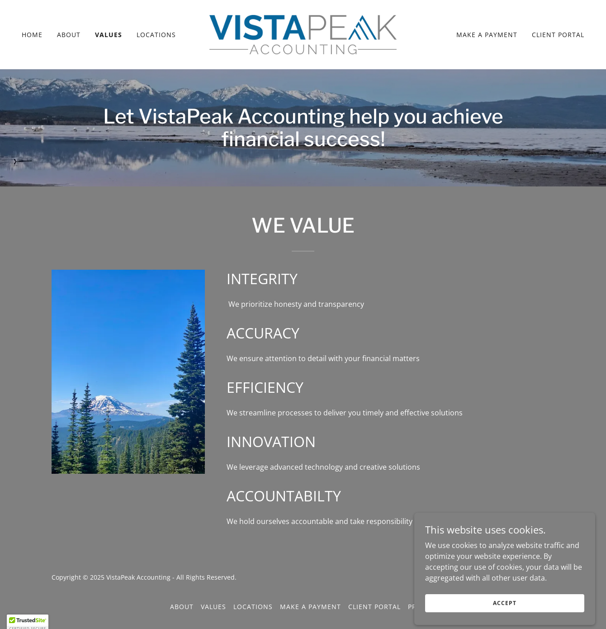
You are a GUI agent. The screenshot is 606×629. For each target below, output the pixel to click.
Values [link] (108, 34)
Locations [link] (156, 34)
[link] (303, 34)
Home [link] (32, 34)
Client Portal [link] (558, 34)
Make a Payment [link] (486, 34)
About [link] (68, 34)
